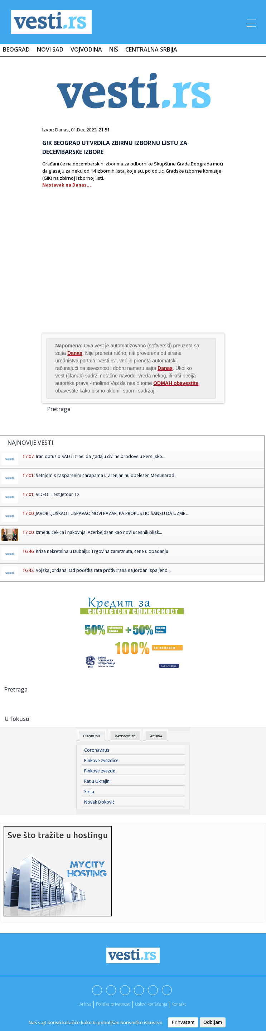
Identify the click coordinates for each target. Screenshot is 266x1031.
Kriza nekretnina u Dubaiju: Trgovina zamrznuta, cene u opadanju (102, 551)
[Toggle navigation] (250, 22)
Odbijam (212, 1022)
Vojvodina (86, 49)
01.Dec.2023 (83, 129)
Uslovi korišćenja (151, 1004)
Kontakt (178, 1004)
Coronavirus (97, 750)
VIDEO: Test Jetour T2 (57, 494)
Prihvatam (182, 1022)
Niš (113, 49)
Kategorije (125, 736)
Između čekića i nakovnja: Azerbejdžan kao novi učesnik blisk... (99, 532)
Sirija (89, 792)
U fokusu (91, 736)
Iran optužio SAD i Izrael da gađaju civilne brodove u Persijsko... (100, 456)
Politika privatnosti (113, 1004)
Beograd (16, 49)
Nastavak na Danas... (66, 185)
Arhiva (156, 736)
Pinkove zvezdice (101, 760)
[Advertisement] (102, 275)
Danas (62, 129)
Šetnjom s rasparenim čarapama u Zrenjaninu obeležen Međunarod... (107, 475)
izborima (114, 163)
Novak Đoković (99, 802)
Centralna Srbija (151, 49)
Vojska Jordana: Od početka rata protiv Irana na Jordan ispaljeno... (103, 570)
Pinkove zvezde (99, 771)
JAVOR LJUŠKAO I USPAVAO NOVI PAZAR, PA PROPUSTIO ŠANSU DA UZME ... (112, 513)
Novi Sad (50, 49)
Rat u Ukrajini (97, 781)
